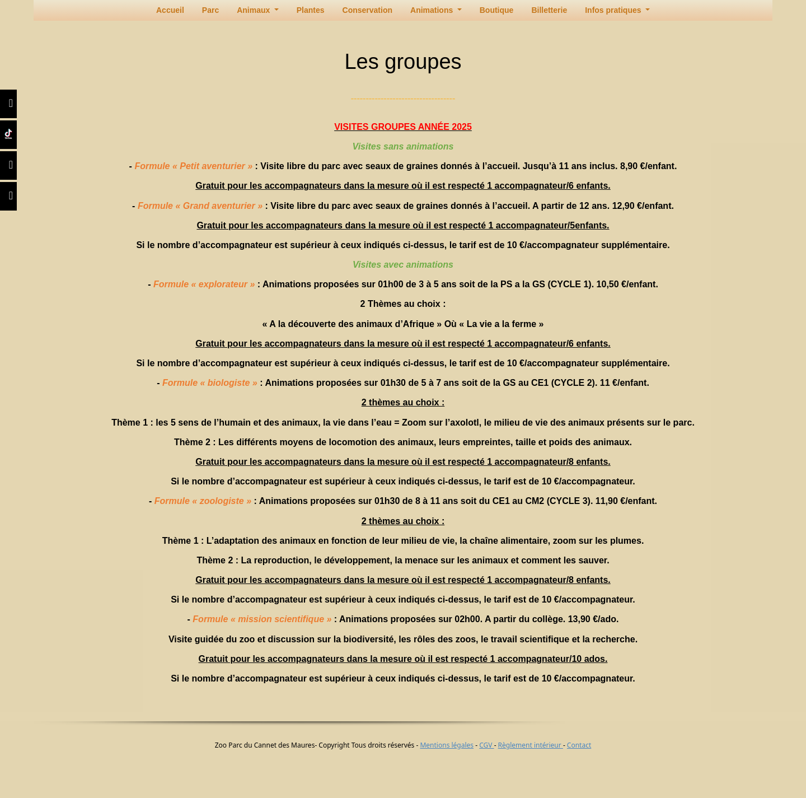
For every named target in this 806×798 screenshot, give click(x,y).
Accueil (170, 10)
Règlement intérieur (530, 745)
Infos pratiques (614, 10)
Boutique (497, 10)
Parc (210, 10)
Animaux (254, 10)
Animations (432, 10)
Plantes (311, 10)
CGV (486, 745)
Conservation (367, 10)
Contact (579, 745)
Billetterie (549, 10)
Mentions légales (447, 745)
